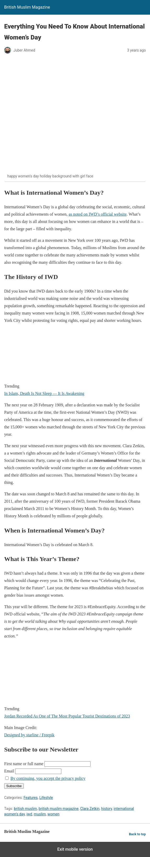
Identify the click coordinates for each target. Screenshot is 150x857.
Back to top (137, 834)
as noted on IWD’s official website (98, 214)
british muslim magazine (59, 808)
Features (30, 798)
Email (9, 771)
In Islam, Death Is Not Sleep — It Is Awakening (44, 393)
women (53, 814)
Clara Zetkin (89, 808)
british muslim (25, 808)
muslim (40, 814)
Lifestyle (46, 798)
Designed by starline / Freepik (29, 735)
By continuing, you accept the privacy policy (47, 778)
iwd (29, 814)
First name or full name (23, 763)
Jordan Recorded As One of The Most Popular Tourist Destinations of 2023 (67, 716)
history (106, 808)
